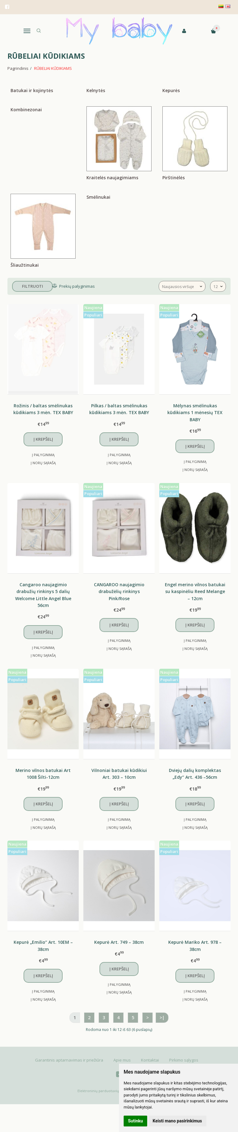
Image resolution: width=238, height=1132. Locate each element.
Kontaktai (150, 1060)
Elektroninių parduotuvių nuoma (104, 1090)
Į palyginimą (43, 454)
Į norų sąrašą (43, 462)
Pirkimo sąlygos (183, 1060)
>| (162, 1017)
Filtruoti (32, 286)
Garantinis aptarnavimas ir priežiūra (69, 1060)
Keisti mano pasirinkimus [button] (177, 1120)
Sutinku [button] (135, 1120)
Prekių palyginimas (76, 286)
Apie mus (122, 1060)
